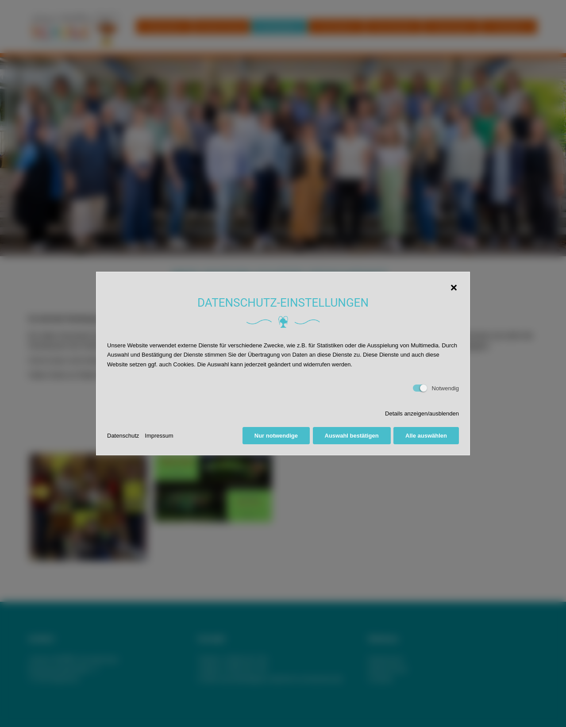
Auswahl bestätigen (352, 435)
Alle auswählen (426, 435)
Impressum (159, 435)
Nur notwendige (276, 435)
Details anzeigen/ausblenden (422, 413)
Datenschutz (123, 435)
